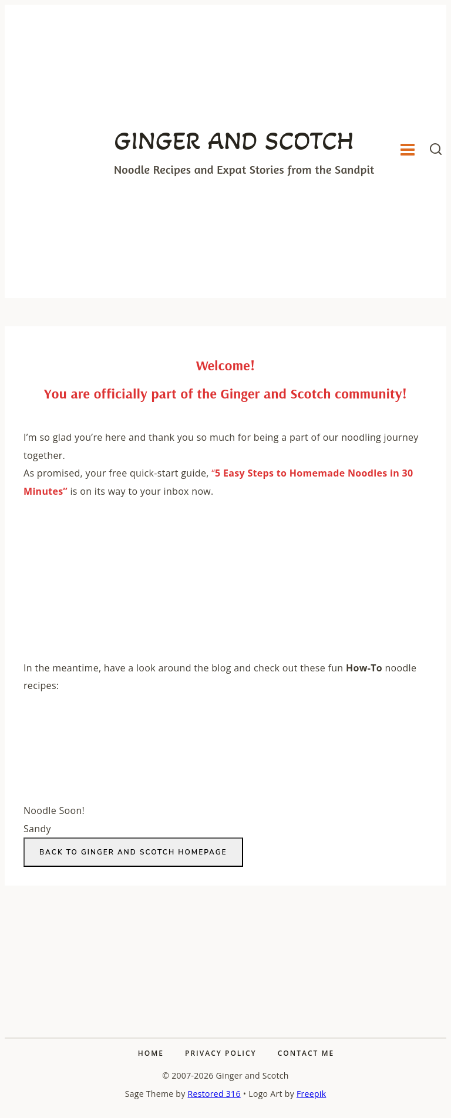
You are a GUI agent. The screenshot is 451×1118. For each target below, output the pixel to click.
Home (151, 1053)
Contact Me (306, 1053)
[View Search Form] (435, 151)
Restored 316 (214, 1093)
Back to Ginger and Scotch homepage (133, 852)
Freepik (311, 1093)
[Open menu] (407, 151)
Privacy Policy (221, 1053)
